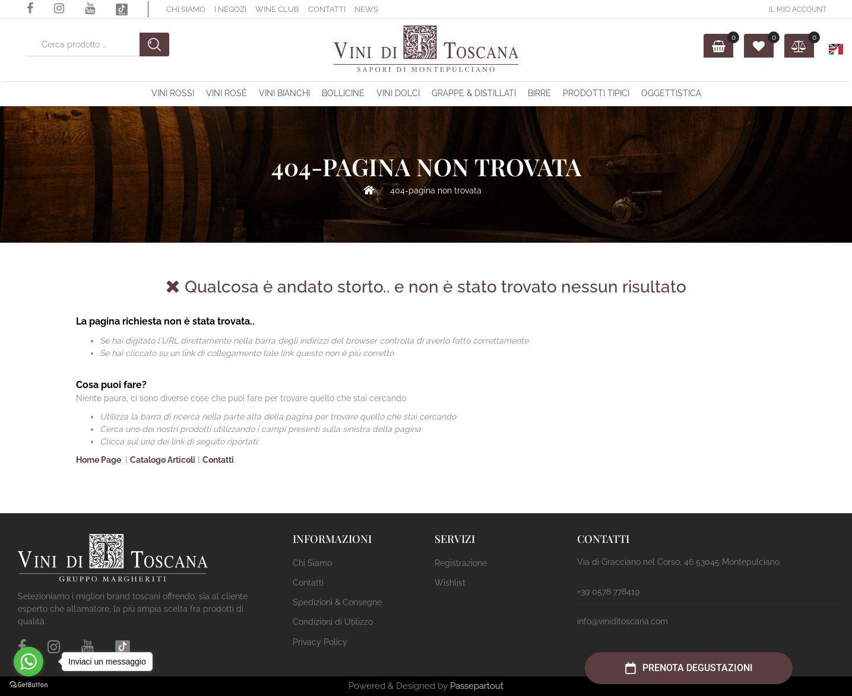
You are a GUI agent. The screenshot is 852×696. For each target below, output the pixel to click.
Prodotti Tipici (596, 93)
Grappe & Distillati (474, 93)
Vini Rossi (172, 93)
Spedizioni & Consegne (337, 602)
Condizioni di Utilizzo (333, 622)
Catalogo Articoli (162, 460)
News (366, 9)
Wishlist (450, 582)
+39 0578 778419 (608, 591)
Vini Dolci (398, 93)
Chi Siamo (185, 9)
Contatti (327, 9)
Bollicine (343, 93)
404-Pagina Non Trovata (436, 190)
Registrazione (461, 563)
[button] (154, 44)
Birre (539, 93)
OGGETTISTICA (671, 93)
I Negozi (230, 9)
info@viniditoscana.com (622, 621)
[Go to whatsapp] (28, 661)
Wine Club (277, 9)
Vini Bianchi (284, 93)
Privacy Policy (320, 642)
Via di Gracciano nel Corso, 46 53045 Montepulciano (678, 562)
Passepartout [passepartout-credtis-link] (476, 686)
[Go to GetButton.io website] (28, 684)
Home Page (369, 190)
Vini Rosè (226, 93)
